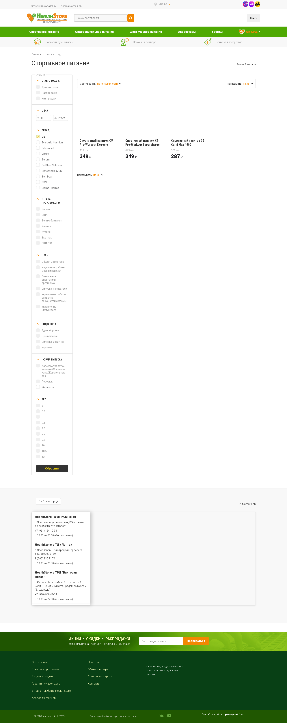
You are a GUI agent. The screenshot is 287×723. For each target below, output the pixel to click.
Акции (75, 639)
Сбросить (52, 468)
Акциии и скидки (42, 676)
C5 (43, 136)
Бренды (217, 32)
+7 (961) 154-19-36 (46, 530)
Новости (93, 662)
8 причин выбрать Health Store (51, 690)
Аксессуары (187, 32)
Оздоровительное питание (94, 32)
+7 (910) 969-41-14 (46, 594)
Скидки (93, 639)
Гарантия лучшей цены (46, 683)
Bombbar (47, 176)
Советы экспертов (100, 676)
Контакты (94, 683)
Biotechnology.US (52, 170)
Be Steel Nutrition (52, 165)
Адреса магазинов (71, 6)
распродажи (118, 639)
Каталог (51, 54)
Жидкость (48, 387)
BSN (44, 182)
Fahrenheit (48, 148)
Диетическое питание (146, 32)
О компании (39, 662)
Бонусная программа (45, 669)
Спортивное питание (44, 32)
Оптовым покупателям (44, 6)
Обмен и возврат (99, 669)
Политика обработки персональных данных (113, 716)
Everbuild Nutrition (52, 142)
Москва (163, 4)
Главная (36, 54)
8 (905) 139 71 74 (45, 558)
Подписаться (196, 641)
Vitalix (45, 153)
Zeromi (46, 159)
